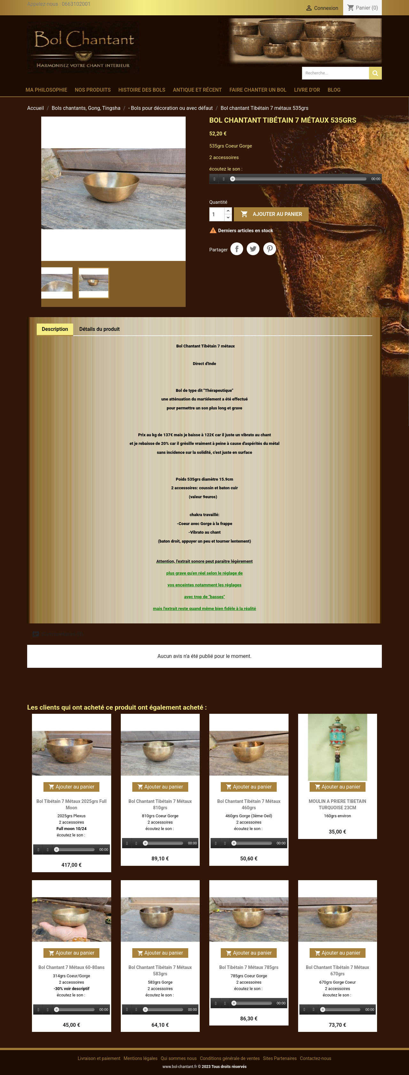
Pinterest (269, 248)
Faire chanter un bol (257, 90)
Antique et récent (197, 90)
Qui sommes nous (179, 1058)
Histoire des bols (141, 90)
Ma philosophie (46, 90)
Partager (236, 248)
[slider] (300, 178)
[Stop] (223, 179)
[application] (295, 179)
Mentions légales (141, 1058)
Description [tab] (55, 329)
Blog (334, 90)
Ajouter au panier (271, 214)
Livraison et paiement (99, 1058)
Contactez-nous (315, 1058)
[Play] (214, 179)
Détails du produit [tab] (99, 329)
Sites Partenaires (280, 1058)
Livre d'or (307, 90)
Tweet (253, 248)
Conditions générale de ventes (230, 1058)
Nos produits (93, 90)
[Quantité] (217, 214)
